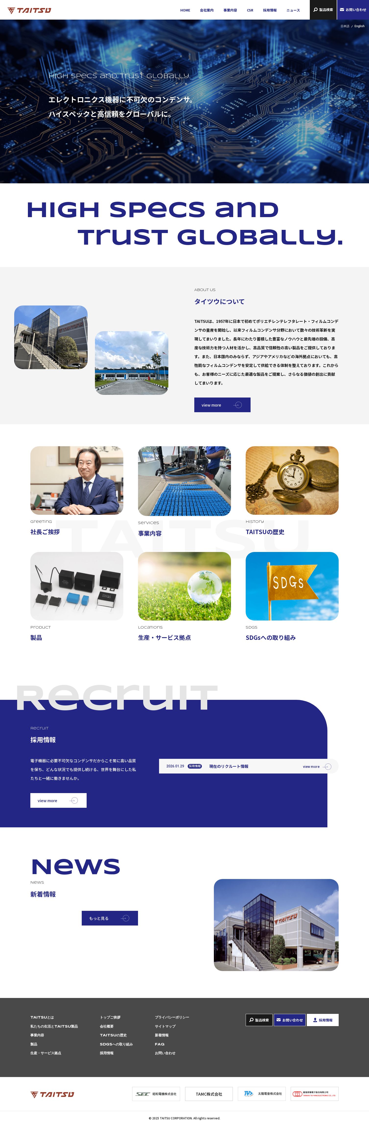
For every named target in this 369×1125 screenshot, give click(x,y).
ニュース (293, 10)
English (360, 26)
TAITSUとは (42, 1017)
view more (211, 405)
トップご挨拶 (110, 1017)
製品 (33, 1044)
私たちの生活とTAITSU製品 (54, 1026)
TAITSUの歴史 (113, 1035)
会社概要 (107, 1026)
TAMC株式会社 (209, 1094)
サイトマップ (165, 1026)
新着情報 (162, 1035)
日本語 (345, 26)
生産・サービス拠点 (45, 1053)
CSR (250, 10)
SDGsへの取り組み (116, 1044)
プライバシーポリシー (172, 1017)
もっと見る (99, 918)
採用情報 (270, 10)
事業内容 (230, 10)
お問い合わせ (356, 9)
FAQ (159, 1044)
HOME (185, 10)
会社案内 (207, 10)
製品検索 (326, 9)
